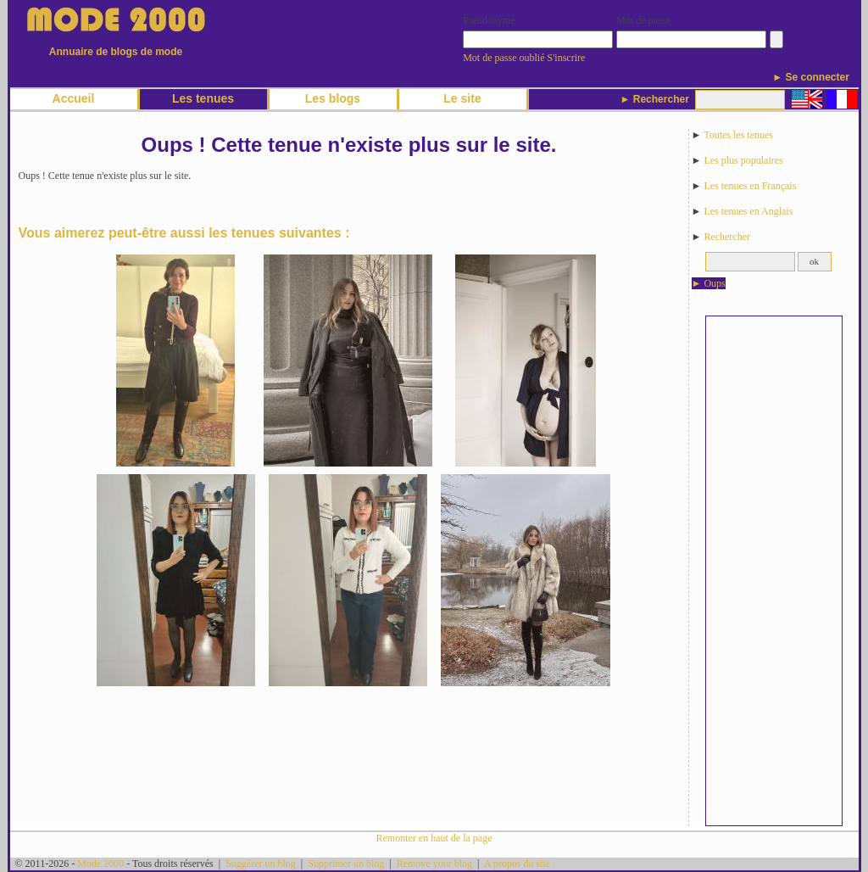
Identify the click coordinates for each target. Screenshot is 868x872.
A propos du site (517, 863)
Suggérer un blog (260, 863)
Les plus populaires (743, 160)
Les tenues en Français (750, 186)
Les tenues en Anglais (748, 211)
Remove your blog (434, 863)
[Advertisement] (774, 570)
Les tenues (203, 98)
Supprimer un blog (346, 863)
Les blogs (332, 98)
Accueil (74, 98)
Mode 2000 (100, 863)
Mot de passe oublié (503, 58)
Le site (462, 98)
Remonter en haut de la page (434, 838)
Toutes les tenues (738, 135)
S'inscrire (567, 58)
